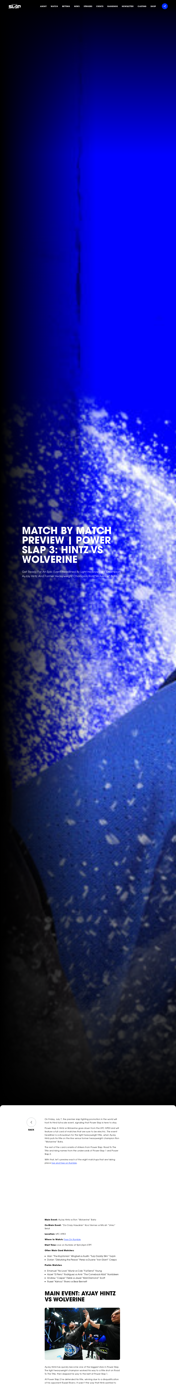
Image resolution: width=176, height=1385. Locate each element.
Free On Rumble (72, 1239)
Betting (66, 6)
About (43, 6)
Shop (153, 6)
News (77, 6)
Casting (142, 6)
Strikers (88, 6)
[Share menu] (165, 6)
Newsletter (128, 6)
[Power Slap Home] (14, 6)
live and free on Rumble (64, 1163)
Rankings (112, 6)
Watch (54, 6)
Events (99, 6)
